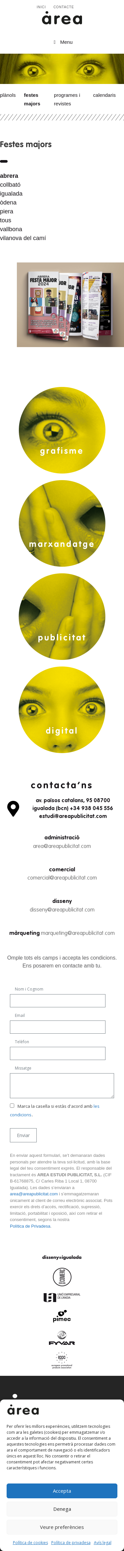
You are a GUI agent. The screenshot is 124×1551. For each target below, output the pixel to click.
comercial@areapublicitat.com (62, 878)
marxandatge (62, 545)
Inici (41, 7)
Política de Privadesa (30, 1226)
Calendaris (104, 95)
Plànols (8, 95)
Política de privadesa (71, 1542)
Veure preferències (62, 1527)
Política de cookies (30, 1542)
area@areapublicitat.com (62, 846)
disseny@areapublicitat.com (62, 910)
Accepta (62, 1490)
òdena (8, 202)
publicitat (62, 638)
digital (62, 731)
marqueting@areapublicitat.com (78, 933)
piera (6, 211)
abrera (9, 176)
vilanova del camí (23, 238)
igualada (11, 193)
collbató (10, 184)
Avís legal (102, 1542)
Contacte (64, 7)
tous (5, 220)
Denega (62, 1509)
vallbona (11, 229)
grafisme (62, 452)
